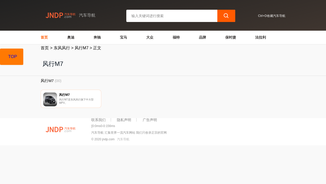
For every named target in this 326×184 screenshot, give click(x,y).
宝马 (123, 37)
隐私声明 (124, 120)
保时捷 (230, 37)
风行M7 (81, 48)
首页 (44, 37)
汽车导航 (123, 140)
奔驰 (97, 37)
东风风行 (62, 48)
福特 (176, 37)
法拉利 (260, 37)
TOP (12, 56)
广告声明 (150, 120)
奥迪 (70, 37)
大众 (149, 37)
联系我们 (98, 120)
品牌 (202, 37)
